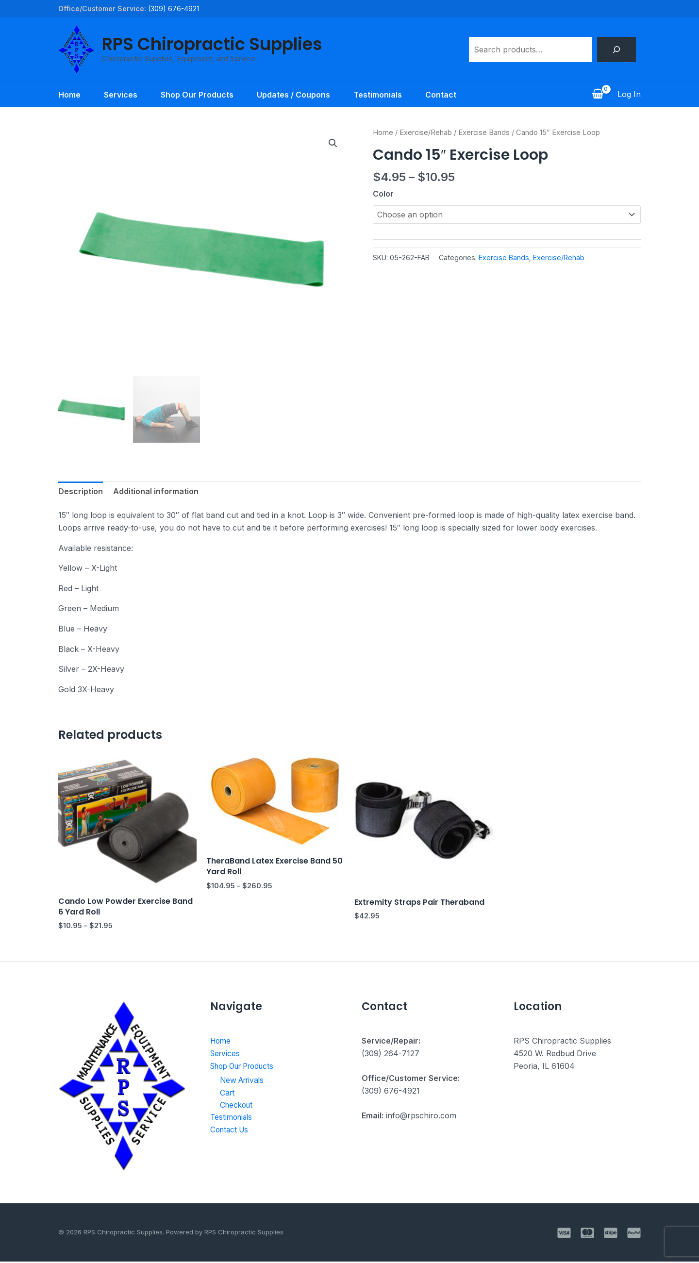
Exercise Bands (484, 132)
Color (383, 194)
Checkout (237, 1107)
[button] (333, 143)
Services (120, 95)
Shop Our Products (197, 95)
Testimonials (377, 95)
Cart (227, 1094)
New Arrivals (244, 1081)
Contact (440, 95)
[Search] (616, 49)
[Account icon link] (629, 94)
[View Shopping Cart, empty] (597, 94)
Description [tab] (80, 493)
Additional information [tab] (156, 493)
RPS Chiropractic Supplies (212, 44)
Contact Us (230, 1131)
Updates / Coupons (293, 95)
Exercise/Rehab (425, 132)
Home (69, 95)
